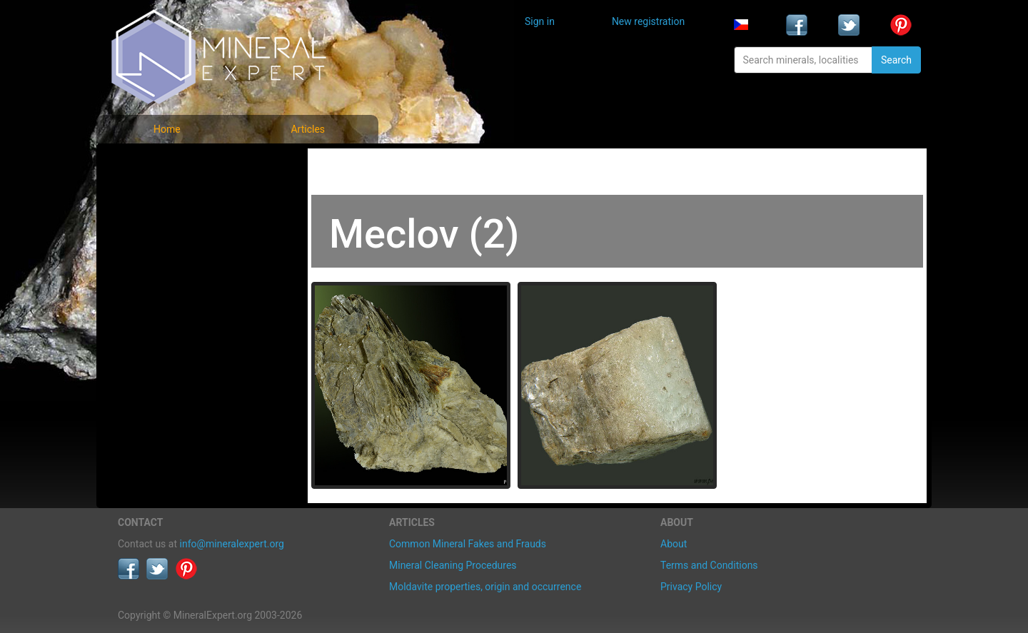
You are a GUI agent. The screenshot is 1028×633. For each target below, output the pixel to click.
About (673, 544)
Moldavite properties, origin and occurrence (485, 586)
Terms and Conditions (709, 565)
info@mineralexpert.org (232, 544)
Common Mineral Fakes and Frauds (467, 544)
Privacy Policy (691, 586)
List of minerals (163, 195)
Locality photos (162, 227)
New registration (648, 21)
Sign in (540, 21)
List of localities (164, 258)
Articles (308, 129)
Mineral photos (162, 164)
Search (896, 60)
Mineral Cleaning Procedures (453, 565)
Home (167, 129)
